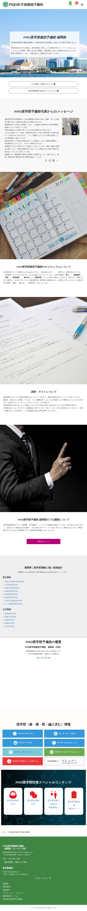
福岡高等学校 (9, 620)
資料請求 (70, 3)
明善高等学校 (9, 623)
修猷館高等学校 (10, 613)
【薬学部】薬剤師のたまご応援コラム (24, 761)
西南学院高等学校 (11, 591)
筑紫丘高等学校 (10, 617)
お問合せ (77, 3)
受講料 (5, 884)
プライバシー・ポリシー (13, 893)
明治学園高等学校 (11, 597)
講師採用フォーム (10, 896)
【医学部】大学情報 (25, 743)
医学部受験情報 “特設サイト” (74, 805)
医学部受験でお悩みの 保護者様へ (54, 804)
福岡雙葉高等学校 (11, 594)
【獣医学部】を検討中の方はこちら (66, 752)
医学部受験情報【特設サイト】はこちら (43, 91)
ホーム (4, 832)
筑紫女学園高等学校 (12, 588)
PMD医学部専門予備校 (12, 899)
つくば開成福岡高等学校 (13, 604)
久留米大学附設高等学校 (13, 601)
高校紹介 (6, 890)
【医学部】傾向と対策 (25, 733)
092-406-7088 (45, 658)
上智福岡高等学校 (11, 585)
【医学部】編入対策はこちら (66, 743)
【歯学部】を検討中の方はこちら (25, 752)
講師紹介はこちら (43, 541)
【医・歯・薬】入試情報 (66, 733)
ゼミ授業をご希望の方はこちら (43, 84)
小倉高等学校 (9, 626)
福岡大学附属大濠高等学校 (14, 581)
